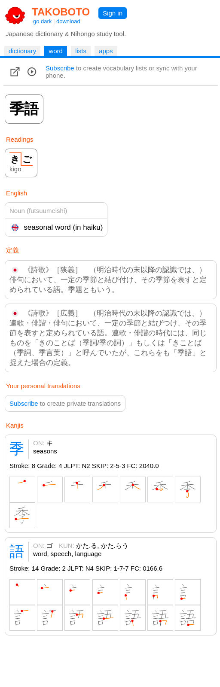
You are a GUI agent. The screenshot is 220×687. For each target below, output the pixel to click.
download (68, 21)
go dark (42, 21)
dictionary (22, 51)
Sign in (112, 13)
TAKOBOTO (61, 12)
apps (106, 51)
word (56, 51)
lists (80, 51)
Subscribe (60, 68)
